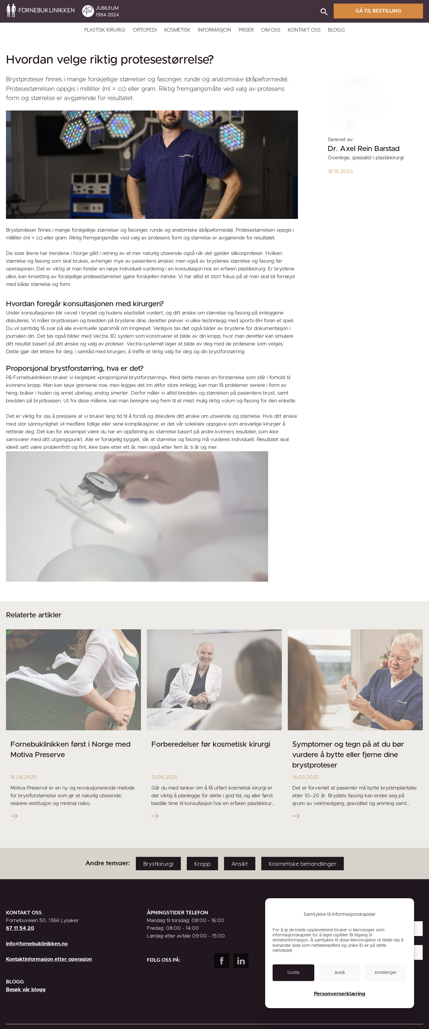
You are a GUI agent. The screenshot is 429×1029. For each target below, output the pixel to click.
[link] (227, 12)
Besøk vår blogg (26, 989)
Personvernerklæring (339, 993)
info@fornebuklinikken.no (37, 943)
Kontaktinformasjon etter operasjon (49, 959)
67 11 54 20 (20, 928)
